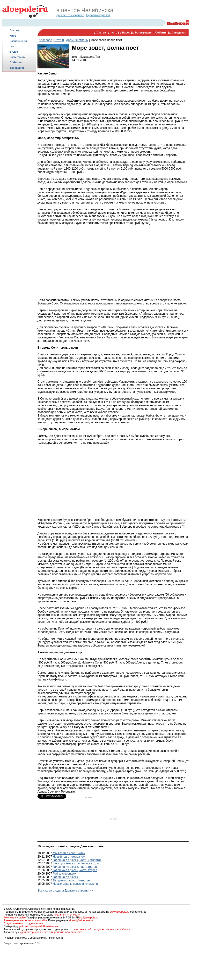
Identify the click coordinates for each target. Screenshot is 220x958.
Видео (14, 51)
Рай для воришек (64, 873)
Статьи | (102, 32)
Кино (13, 35)
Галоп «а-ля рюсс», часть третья (74, 866)
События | (162, 32)
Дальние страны (77, 40)
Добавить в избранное (70, 15)
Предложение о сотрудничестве (23, 923)
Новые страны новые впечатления (75, 883)
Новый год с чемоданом (68, 856)
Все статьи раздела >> (65, 890)
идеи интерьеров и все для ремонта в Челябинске (51, 932)
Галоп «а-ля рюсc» (65, 877)
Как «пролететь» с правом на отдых (76, 863)
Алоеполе (45, 40)
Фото (13, 46)
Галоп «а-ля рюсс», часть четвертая (77, 860)
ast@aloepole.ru (88, 917)
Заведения (17, 67)
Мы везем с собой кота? (68, 853)
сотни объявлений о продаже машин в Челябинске (100, 929)
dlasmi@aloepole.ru (81, 920)
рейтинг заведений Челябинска (38, 926)
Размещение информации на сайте (25, 920)
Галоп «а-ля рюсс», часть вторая (74, 870)
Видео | (127, 32)
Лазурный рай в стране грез (71, 880)
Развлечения (18, 41)
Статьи (14, 30)
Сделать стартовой (98, 15)
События (16, 62)
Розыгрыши (17, 57)
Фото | (115, 32)
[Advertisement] (19, 91)
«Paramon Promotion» (67, 914)
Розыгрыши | (144, 32)
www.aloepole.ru (119, 911)
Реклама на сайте (15, 917)
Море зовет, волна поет (106, 40)
